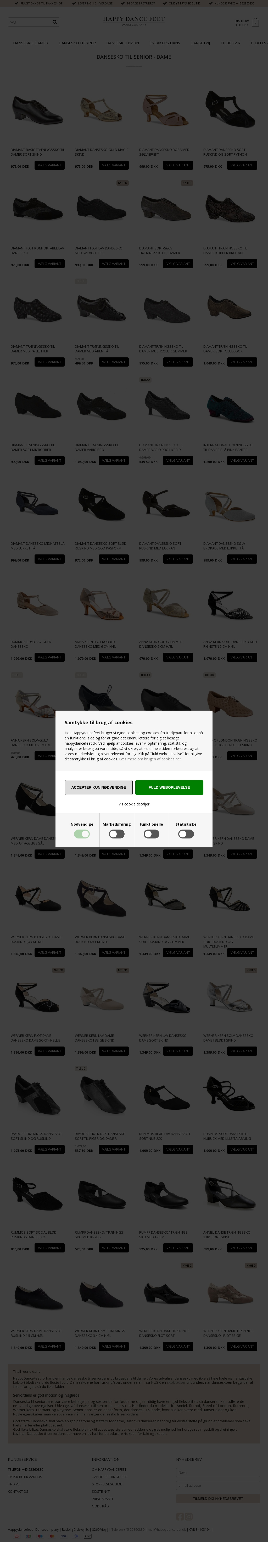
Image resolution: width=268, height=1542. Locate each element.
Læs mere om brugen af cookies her (149, 758)
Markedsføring (117, 824)
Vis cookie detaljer (134, 804)
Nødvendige (82, 824)
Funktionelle (151, 824)
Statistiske (186, 824)
